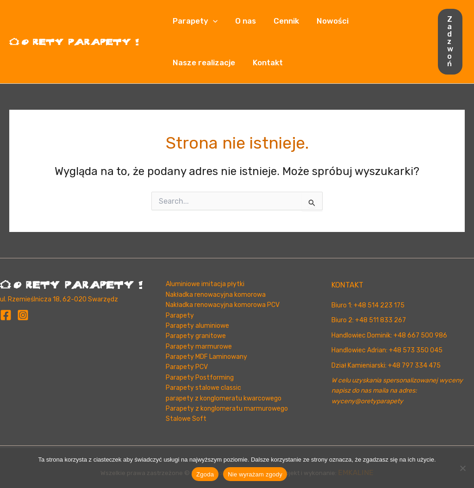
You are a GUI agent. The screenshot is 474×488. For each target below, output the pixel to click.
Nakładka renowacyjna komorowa (216, 295)
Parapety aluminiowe (197, 326)
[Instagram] (23, 315)
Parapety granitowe (196, 336)
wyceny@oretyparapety (367, 401)
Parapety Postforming (200, 378)
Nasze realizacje (203, 62)
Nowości (326, 20)
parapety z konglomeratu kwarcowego (223, 398)
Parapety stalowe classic (203, 388)
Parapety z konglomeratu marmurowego (227, 409)
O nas (242, 20)
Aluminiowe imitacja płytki (205, 284)
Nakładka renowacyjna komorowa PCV (223, 305)
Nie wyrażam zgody (255, 474)
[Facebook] (6, 315)
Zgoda (205, 474)
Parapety (194, 21)
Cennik (281, 20)
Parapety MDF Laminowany (206, 357)
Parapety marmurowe (199, 346)
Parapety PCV (187, 367)
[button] (212, 21)
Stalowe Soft (186, 419)
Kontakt (265, 62)
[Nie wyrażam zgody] (462, 468)
